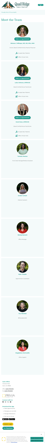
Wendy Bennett (22, 235)
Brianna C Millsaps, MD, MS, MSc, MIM (22, 43)
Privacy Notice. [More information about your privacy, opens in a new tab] (14, 442)
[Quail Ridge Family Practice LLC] (15, 5)
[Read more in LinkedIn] (10, 402)
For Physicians (8, 428)
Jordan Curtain (22, 195)
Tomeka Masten (22, 156)
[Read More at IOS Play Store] (5, 419)
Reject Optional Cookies (37, 440)
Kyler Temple (22, 274)
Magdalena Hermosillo (22, 353)
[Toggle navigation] (41, 5)
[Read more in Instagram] (6, 402)
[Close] (41, 434)
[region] (22, 437)
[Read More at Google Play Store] (12, 419)
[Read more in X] (8, 402)
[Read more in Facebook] (3, 402)
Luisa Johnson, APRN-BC (22, 82)
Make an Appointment (22, 39)
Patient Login (8, 424)
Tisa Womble (22, 313)
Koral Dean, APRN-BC (22, 122)
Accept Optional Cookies (36, 438)
